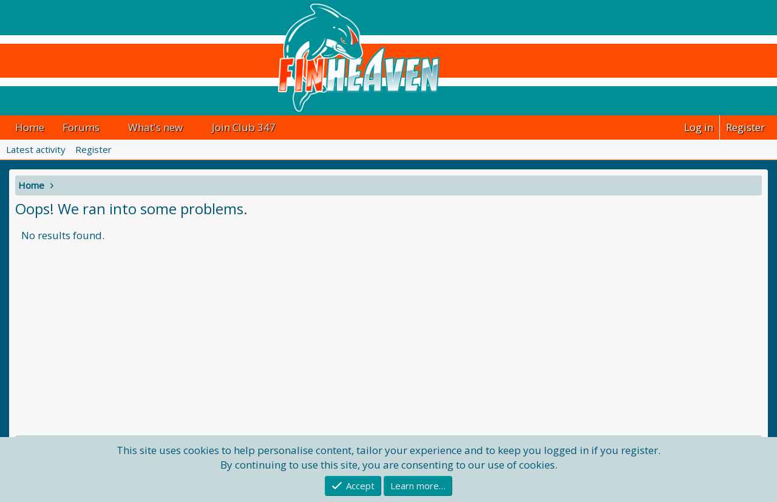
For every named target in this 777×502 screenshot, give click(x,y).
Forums (81, 127)
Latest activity (36, 149)
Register (93, 149)
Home (29, 127)
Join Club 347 (244, 127)
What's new (155, 127)
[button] (110, 127)
